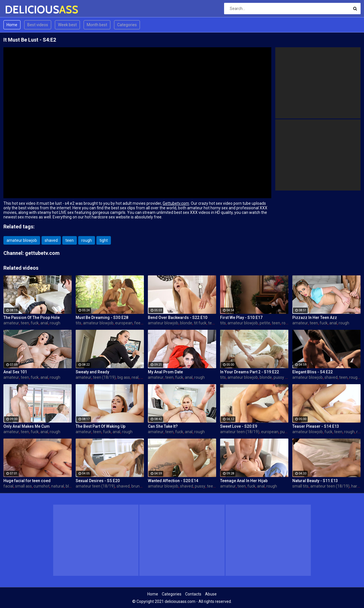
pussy (285, 431)
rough (86, 240)
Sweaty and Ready (92, 372)
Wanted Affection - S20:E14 (173, 480)
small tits (300, 486)
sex (143, 377)
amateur (11, 323)
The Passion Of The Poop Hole (31, 317)
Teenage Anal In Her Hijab (244, 480)
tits (78, 323)
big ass (123, 377)
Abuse (211, 594)
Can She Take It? (163, 426)
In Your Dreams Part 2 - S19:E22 (249, 372)
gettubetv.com (42, 253)
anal (44, 323)
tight (104, 240)
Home (12, 24)
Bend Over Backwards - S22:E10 (177, 317)
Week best (67, 24)
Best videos (37, 24)
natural (57, 486)
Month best (97, 24)
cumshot (41, 486)
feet (138, 323)
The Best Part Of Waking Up (100, 426)
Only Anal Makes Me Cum (26, 426)
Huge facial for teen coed (27, 480)
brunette (139, 486)
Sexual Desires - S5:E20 (98, 480)
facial (8, 486)
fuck (35, 323)
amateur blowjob (22, 240)
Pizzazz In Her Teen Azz (314, 317)
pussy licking (285, 377)
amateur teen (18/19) (239, 431)
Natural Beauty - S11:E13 (315, 480)
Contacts (193, 594)
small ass (23, 486)
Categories (127, 24)
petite (265, 323)
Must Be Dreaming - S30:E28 (102, 317)
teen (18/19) (104, 377)
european (124, 323)
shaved (51, 240)
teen (69, 240)
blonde (186, 323)
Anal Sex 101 (15, 372)
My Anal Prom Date (165, 372)
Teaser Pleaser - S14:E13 (315, 426)
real (135, 377)
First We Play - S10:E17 (241, 317)
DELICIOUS (20, 9)
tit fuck (200, 323)
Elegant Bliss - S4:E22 (312, 372)
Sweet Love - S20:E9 (238, 426)
